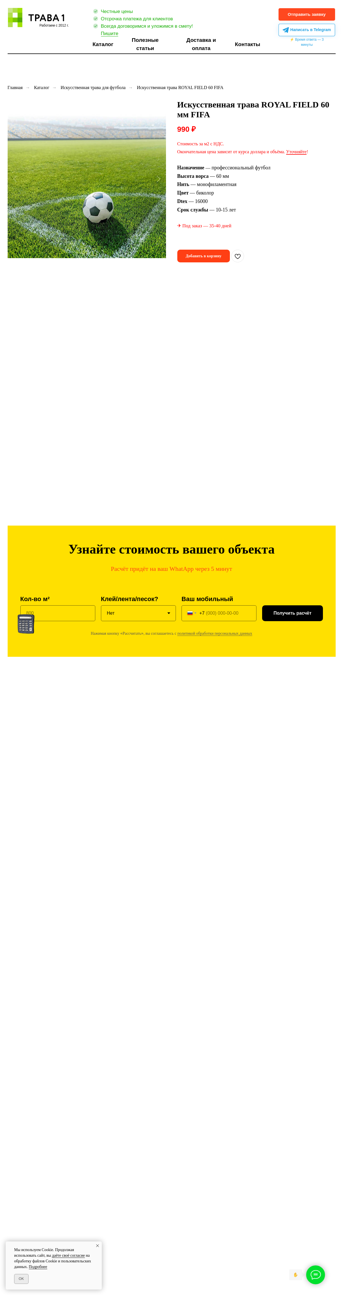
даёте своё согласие (68, 1255)
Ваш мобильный (207, 598)
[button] (307, 14)
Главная (15, 87)
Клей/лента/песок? (129, 598)
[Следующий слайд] (158, 179)
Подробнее (38, 1267)
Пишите (109, 33)
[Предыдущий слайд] (15, 179)
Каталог (41, 87)
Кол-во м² (35, 598)
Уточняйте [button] (296, 151)
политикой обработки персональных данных (214, 633)
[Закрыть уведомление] (97, 1246)
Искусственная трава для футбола (93, 87)
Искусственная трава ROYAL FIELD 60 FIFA (180, 87)
